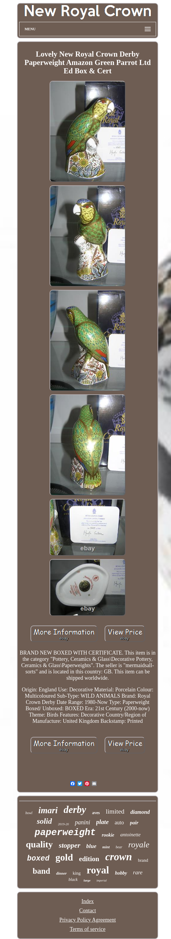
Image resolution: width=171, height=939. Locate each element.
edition (89, 859)
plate (102, 822)
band (41, 871)
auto (119, 823)
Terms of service (88, 929)
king (77, 873)
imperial (102, 880)
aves (96, 813)
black (72, 879)
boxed (38, 858)
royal (98, 870)
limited (115, 811)
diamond (140, 812)
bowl (28, 813)
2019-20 (63, 824)
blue (91, 846)
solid (44, 821)
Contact (87, 911)
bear (119, 847)
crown (118, 857)
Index (88, 901)
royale (138, 844)
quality (39, 844)
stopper (69, 845)
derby (75, 809)
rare (138, 872)
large (87, 880)
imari (47, 810)
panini (82, 822)
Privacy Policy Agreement (87, 920)
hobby (121, 873)
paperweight (65, 832)
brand (143, 860)
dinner (61, 873)
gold (64, 857)
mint (106, 847)
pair (134, 823)
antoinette (130, 834)
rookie (108, 834)
